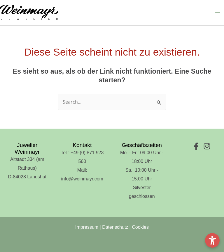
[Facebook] (196, 146)
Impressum (86, 227)
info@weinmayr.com (82, 178)
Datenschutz (115, 227)
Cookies (140, 227)
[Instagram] (207, 146)
